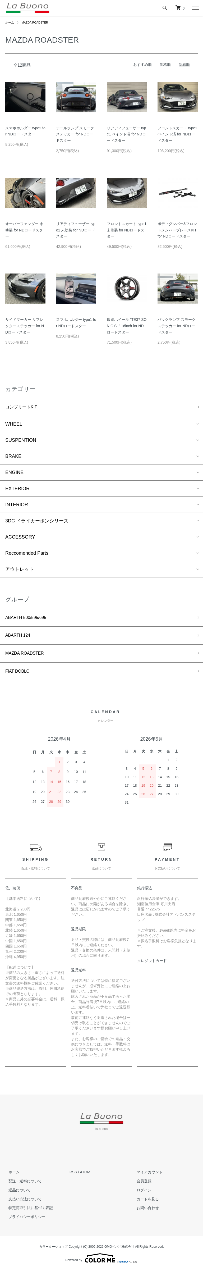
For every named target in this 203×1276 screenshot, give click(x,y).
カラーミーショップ (53, 1252)
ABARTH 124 (19, 638)
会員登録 (140, 1186)
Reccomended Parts (26, 554)
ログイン (140, 1195)
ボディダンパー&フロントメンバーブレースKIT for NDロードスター (177, 230)
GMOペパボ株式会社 (119, 1252)
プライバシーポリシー (23, 1222)
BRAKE (13, 457)
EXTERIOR (17, 489)
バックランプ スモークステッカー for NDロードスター (177, 325)
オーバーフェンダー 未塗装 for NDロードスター (24, 230)
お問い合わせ (144, 1213)
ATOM (85, 1177)
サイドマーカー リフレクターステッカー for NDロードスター (24, 325)
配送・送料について (22, 1186)
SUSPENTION (20, 441)
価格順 (165, 64)
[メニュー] (195, 8)
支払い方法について (22, 1204)
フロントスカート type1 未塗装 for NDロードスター (126, 230)
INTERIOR (16, 505)
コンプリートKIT (23, 407)
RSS (73, 1177)
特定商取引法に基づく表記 (27, 1213)
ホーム (10, 22)
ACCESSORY (20, 538)
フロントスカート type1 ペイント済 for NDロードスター (177, 134)
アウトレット (19, 570)
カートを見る (144, 1204)
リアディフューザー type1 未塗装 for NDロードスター (75, 230)
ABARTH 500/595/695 (28, 619)
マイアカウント (146, 1177)
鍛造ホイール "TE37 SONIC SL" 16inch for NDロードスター (126, 325)
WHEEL (13, 425)
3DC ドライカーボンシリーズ (36, 522)
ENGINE (14, 473)
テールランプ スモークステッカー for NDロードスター (75, 134)
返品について (16, 1195)
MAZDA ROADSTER (37, 22)
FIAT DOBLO (19, 675)
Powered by (101, 1263)
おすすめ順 (142, 64)
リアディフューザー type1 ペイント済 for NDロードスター (126, 134)
